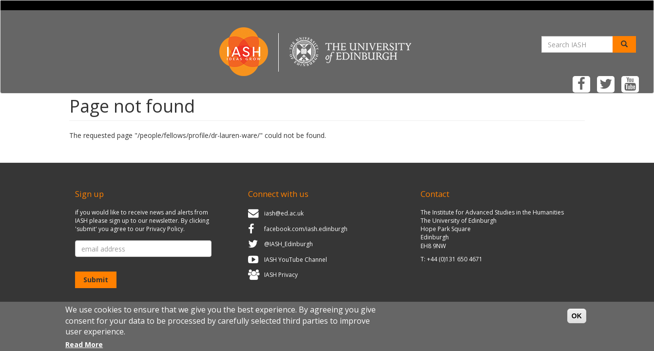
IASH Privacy (281, 275)
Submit (95, 279)
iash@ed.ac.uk (284, 213)
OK (577, 320)
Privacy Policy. (165, 229)
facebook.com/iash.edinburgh (305, 229)
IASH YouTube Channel (295, 259)
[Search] (624, 44)
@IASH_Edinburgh (288, 244)
